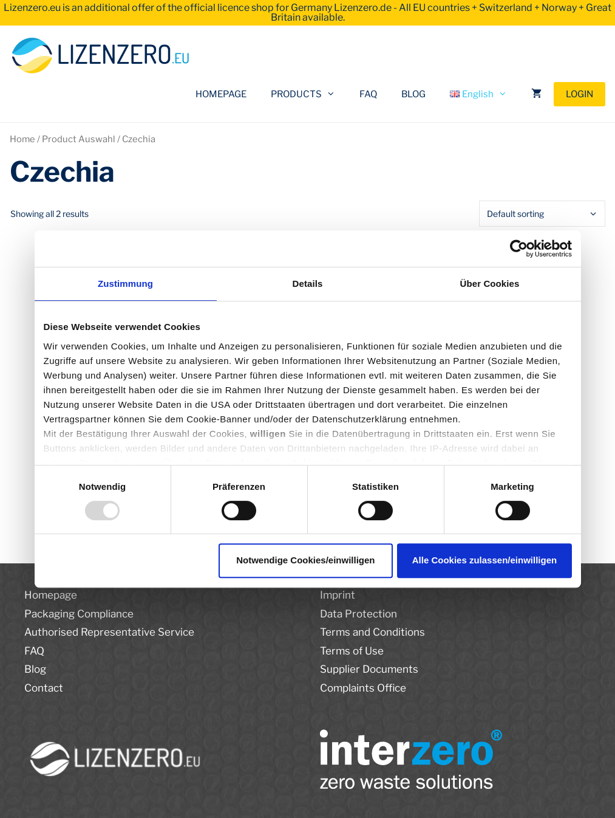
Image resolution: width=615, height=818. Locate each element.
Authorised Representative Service (109, 632)
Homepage (50, 595)
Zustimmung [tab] (125, 283)
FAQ (368, 94)
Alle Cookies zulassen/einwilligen (484, 560)
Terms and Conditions (372, 632)
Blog (35, 669)
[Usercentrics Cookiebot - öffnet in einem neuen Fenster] (519, 248)
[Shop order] (542, 214)
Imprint (337, 595)
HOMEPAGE (220, 94)
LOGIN (579, 94)
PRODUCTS (309, 94)
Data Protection (358, 614)
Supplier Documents (369, 669)
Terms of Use (352, 651)
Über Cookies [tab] (490, 283)
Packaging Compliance (79, 614)
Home (22, 139)
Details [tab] (308, 283)
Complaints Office (363, 688)
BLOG (413, 94)
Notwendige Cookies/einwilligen (305, 560)
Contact (43, 688)
